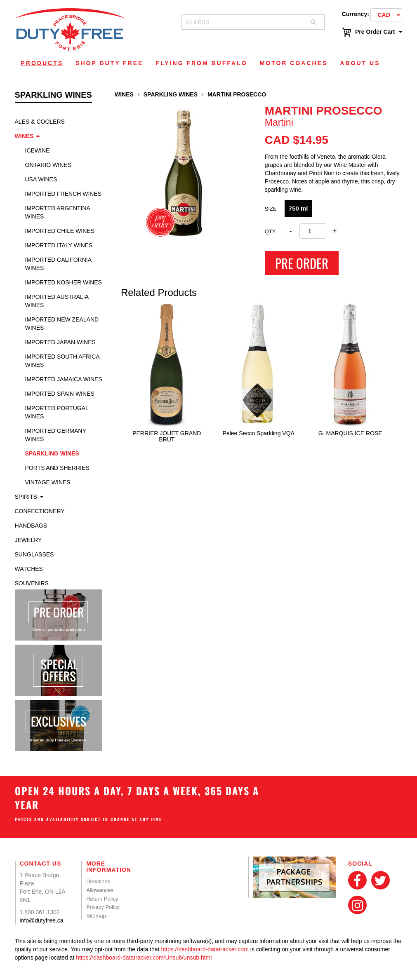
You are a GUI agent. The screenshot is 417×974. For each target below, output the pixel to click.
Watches (29, 569)
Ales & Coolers (40, 121)
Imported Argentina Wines (57, 212)
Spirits (26, 496)
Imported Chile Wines (60, 231)
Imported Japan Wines (60, 342)
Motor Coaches (294, 63)
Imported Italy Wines (59, 245)
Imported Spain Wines (59, 393)
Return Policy (102, 899)
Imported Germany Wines (55, 434)
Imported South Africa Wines (62, 360)
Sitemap (96, 916)
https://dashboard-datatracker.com (204, 949)
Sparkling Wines (52, 453)
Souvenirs (32, 583)
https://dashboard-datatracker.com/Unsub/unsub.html (144, 957)
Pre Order (301, 262)
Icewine (37, 150)
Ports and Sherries (57, 468)
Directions (98, 881)
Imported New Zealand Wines (62, 323)
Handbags (31, 525)
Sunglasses (34, 554)
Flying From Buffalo (201, 63)
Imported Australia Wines (57, 300)
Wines (24, 136)
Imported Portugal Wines (57, 412)
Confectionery (40, 511)
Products (42, 63)
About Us (360, 63)
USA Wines (41, 179)
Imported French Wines (63, 193)
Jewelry (28, 540)
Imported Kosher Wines (63, 282)
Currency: (355, 14)
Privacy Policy (103, 907)
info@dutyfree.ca (42, 920)
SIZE (271, 209)
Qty (270, 231)
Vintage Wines (48, 482)
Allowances (99, 890)
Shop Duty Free (109, 63)
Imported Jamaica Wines (63, 379)
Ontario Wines (48, 165)
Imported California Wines (58, 263)
